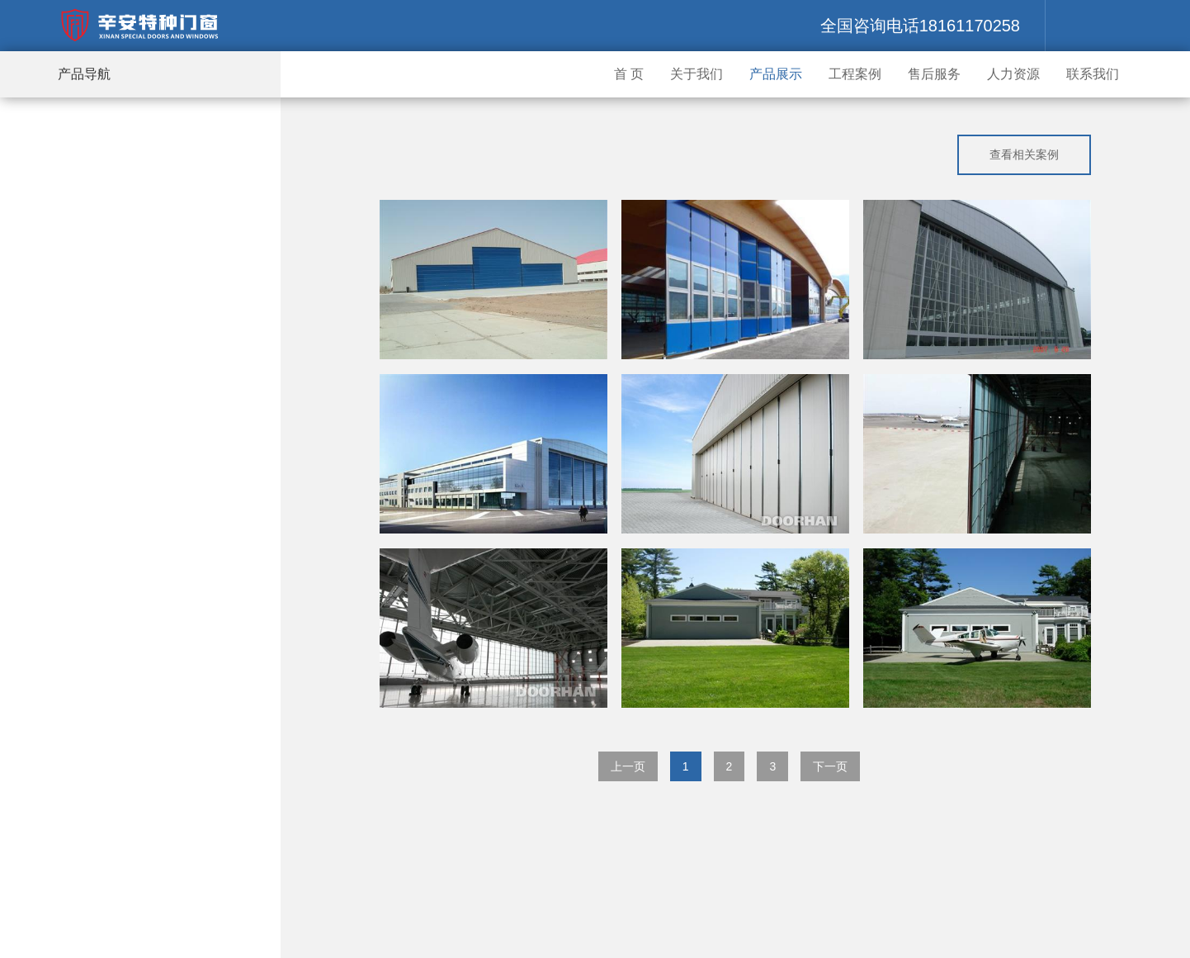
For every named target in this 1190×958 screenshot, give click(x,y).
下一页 (830, 766)
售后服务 (934, 74)
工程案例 (855, 74)
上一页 (628, 766)
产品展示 (775, 74)
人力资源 (1013, 74)
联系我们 (1092, 74)
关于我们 (696, 74)
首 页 (629, 74)
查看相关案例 (1024, 154)
